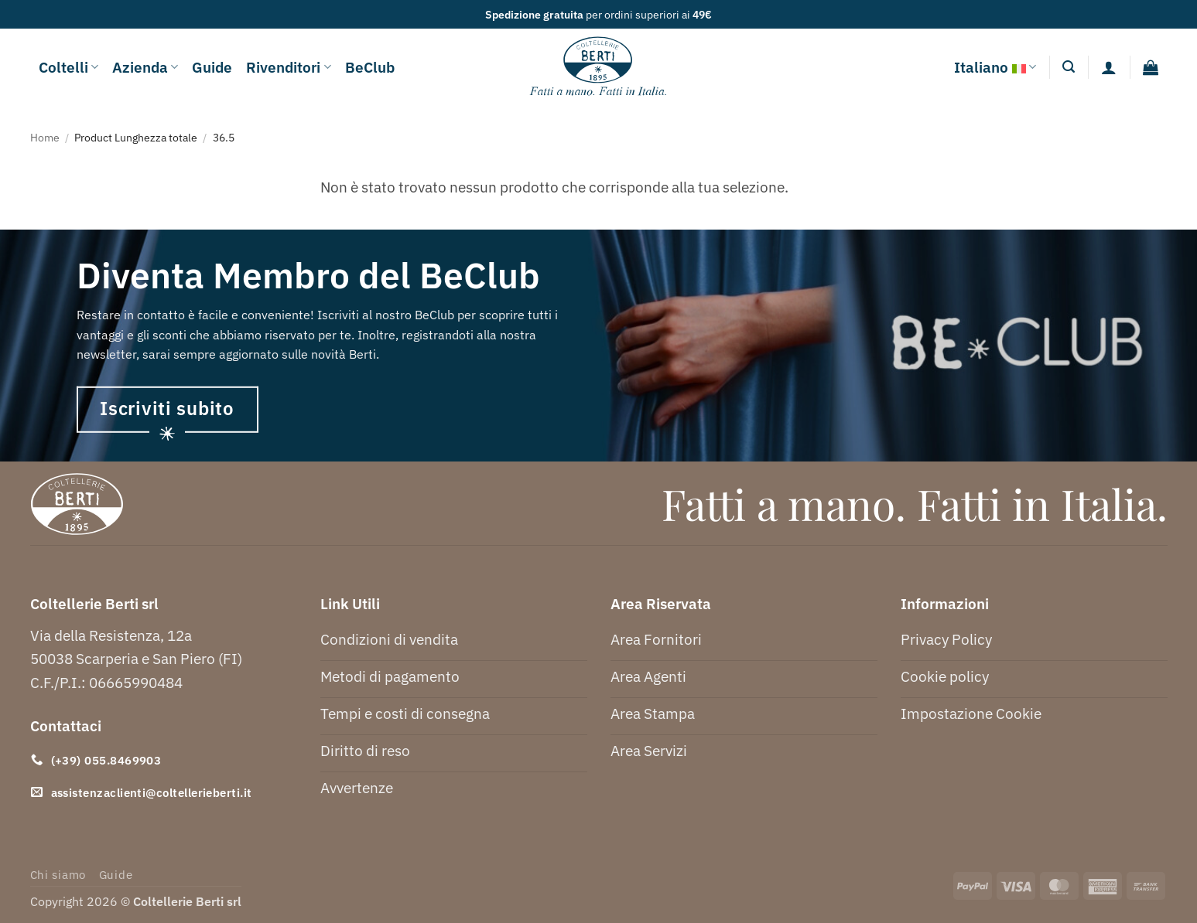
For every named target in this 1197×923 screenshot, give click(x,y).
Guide (212, 67)
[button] (1068, 67)
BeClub (370, 67)
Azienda (145, 67)
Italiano (995, 67)
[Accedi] (1109, 67)
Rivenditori (288, 67)
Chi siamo (58, 874)
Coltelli (68, 67)
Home (45, 137)
